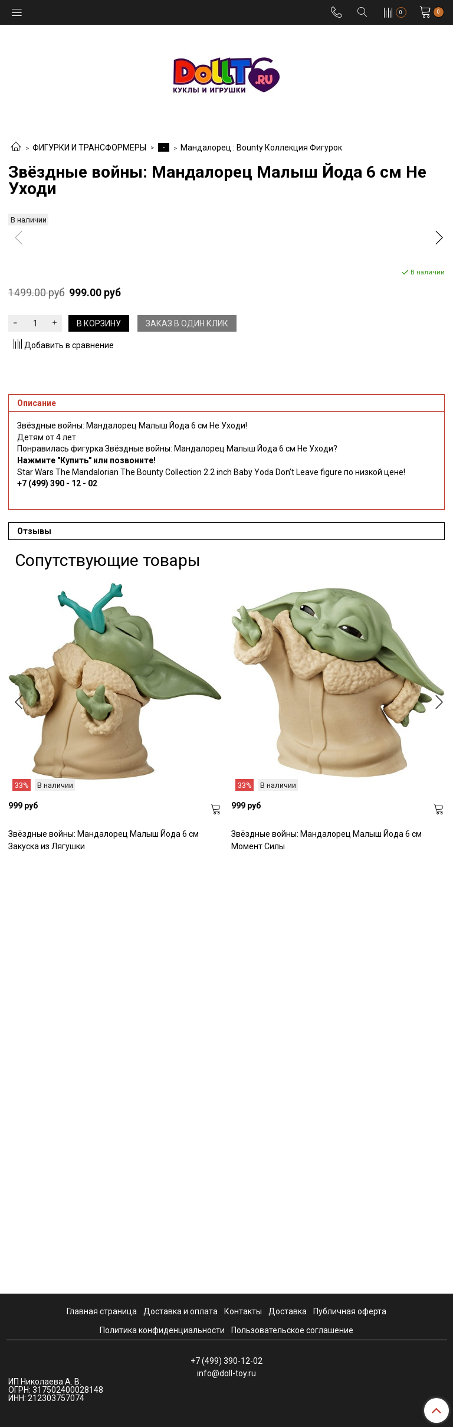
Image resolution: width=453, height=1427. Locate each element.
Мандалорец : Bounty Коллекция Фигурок (261, 147)
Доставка (287, 1311)
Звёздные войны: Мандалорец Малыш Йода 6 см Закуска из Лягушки (103, 1264)
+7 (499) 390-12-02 (226, 1361)
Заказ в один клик (187, 747)
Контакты (243, 1311)
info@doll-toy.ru (226, 1373)
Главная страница (102, 1311)
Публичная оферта (349, 1311)
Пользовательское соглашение (292, 1330)
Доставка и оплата (180, 1311)
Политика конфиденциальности (162, 1330)
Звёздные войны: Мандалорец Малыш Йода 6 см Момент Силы (326, 1264)
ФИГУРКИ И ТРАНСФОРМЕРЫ (89, 147)
